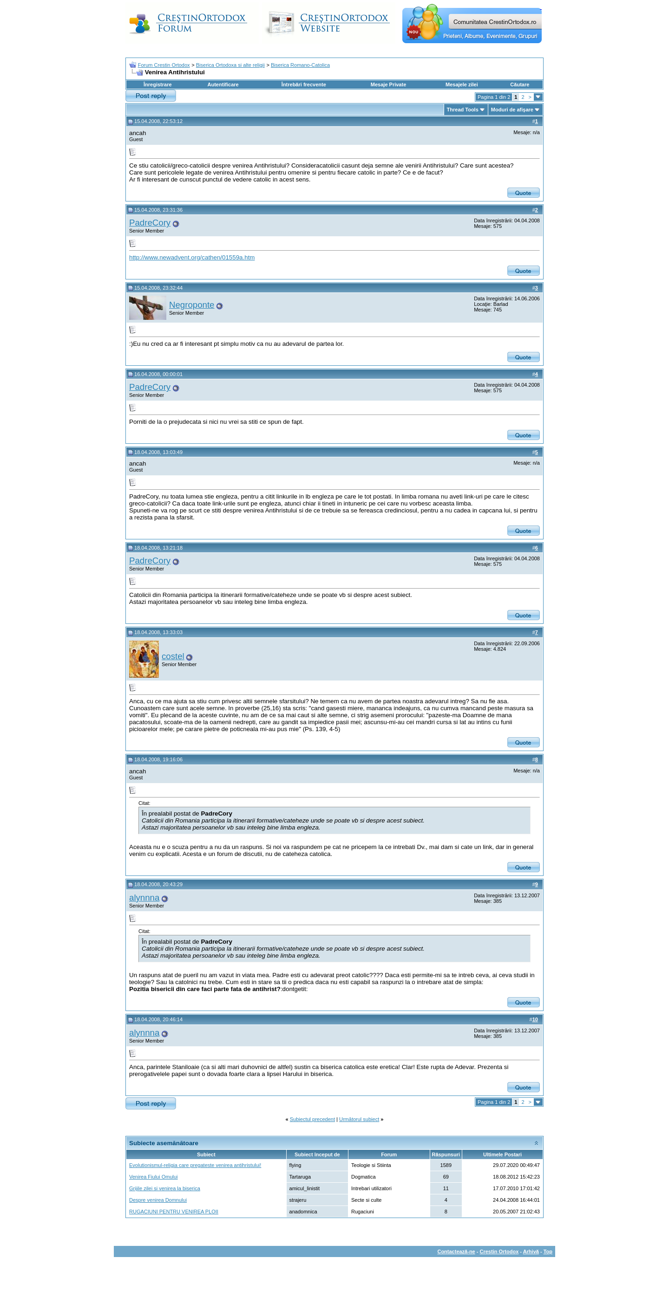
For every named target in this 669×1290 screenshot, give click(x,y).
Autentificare (222, 84)
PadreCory (150, 222)
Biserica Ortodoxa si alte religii (230, 65)
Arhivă (531, 1251)
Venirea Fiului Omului (153, 1177)
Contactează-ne (456, 1251)
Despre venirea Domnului (158, 1200)
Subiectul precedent (312, 1119)
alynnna (144, 897)
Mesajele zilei (462, 84)
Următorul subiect (359, 1119)
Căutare (519, 84)
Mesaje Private (388, 84)
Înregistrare (158, 84)
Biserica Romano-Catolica (300, 65)
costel (173, 656)
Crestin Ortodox (499, 1251)
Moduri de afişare (512, 109)
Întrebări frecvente (304, 84)
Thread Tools (463, 109)
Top (548, 1251)
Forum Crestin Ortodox (164, 65)
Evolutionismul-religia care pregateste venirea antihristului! (195, 1165)
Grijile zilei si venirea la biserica (164, 1188)
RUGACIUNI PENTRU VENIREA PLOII (173, 1211)
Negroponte (192, 305)
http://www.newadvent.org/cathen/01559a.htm (192, 257)
